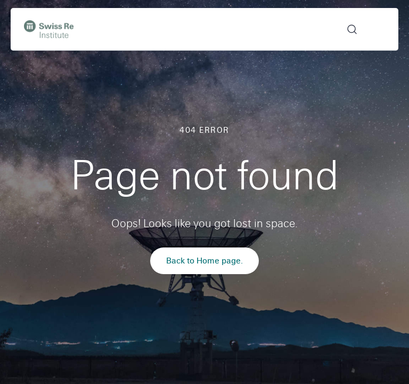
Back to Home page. (204, 260)
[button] (345, 29)
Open (378, 29)
